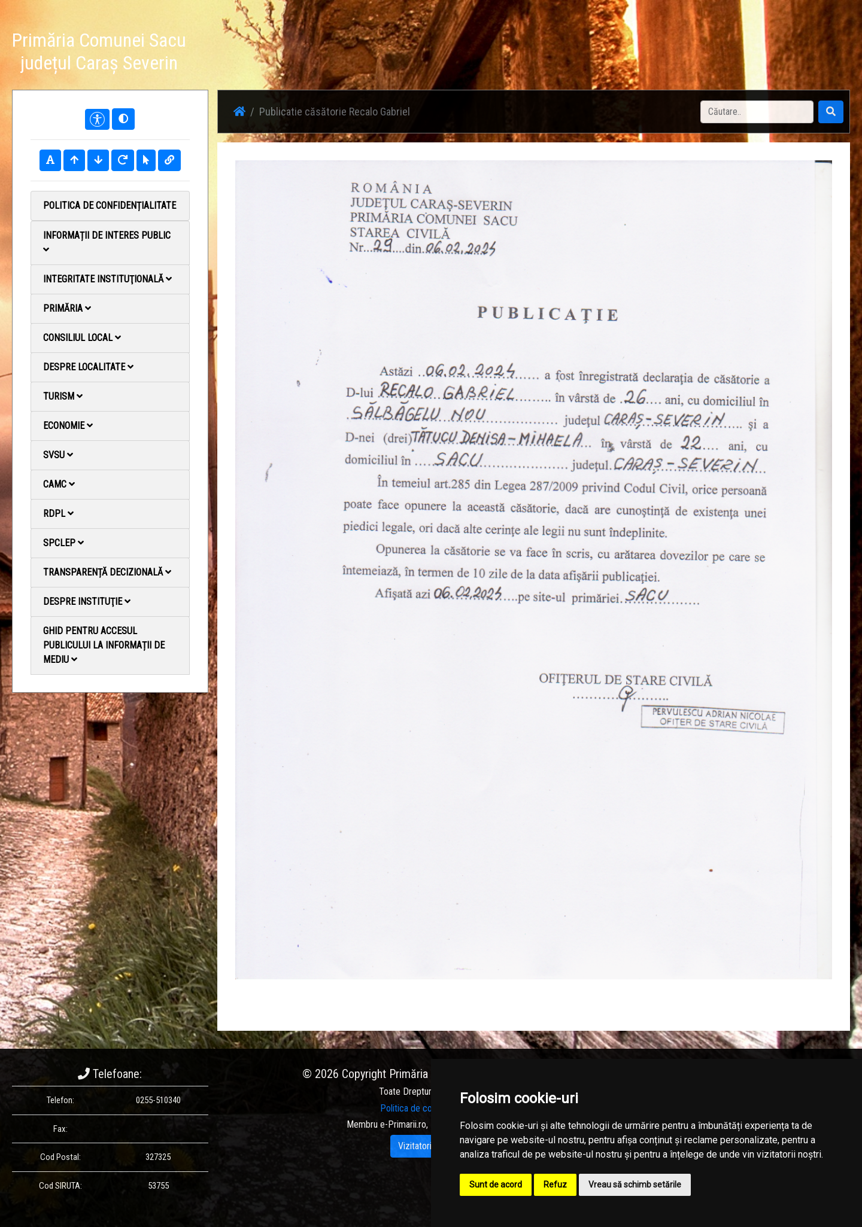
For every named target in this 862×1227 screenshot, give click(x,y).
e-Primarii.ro (403, 1124)
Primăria (67, 308)
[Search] (757, 112)
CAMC (59, 484)
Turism (63, 396)
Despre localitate (88, 367)
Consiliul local (82, 337)
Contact (704, 53)
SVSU (58, 455)
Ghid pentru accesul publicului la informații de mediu (104, 645)
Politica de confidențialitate (109, 205)
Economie (68, 425)
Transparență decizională (107, 572)
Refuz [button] (555, 1184)
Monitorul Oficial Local (775, 53)
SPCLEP (63, 543)
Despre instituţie (86, 601)
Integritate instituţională (107, 279)
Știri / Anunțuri (586, 53)
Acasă (533, 53)
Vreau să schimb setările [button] (634, 1184)
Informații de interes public (107, 242)
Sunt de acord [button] (495, 1184)
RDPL (58, 513)
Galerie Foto (651, 53)
